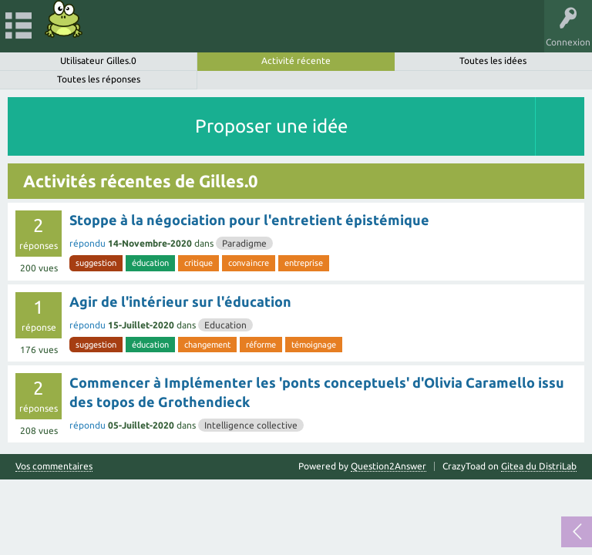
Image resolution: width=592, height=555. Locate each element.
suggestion (96, 262)
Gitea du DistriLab (539, 466)
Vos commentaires (53, 466)
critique (198, 262)
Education (225, 325)
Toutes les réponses (98, 79)
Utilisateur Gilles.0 (98, 61)
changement (207, 344)
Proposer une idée (271, 126)
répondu (87, 243)
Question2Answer (388, 466)
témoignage (313, 344)
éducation (150, 262)
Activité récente (296, 61)
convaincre (248, 262)
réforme (261, 344)
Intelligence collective (251, 425)
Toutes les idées (492, 61)
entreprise (303, 262)
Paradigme (244, 243)
